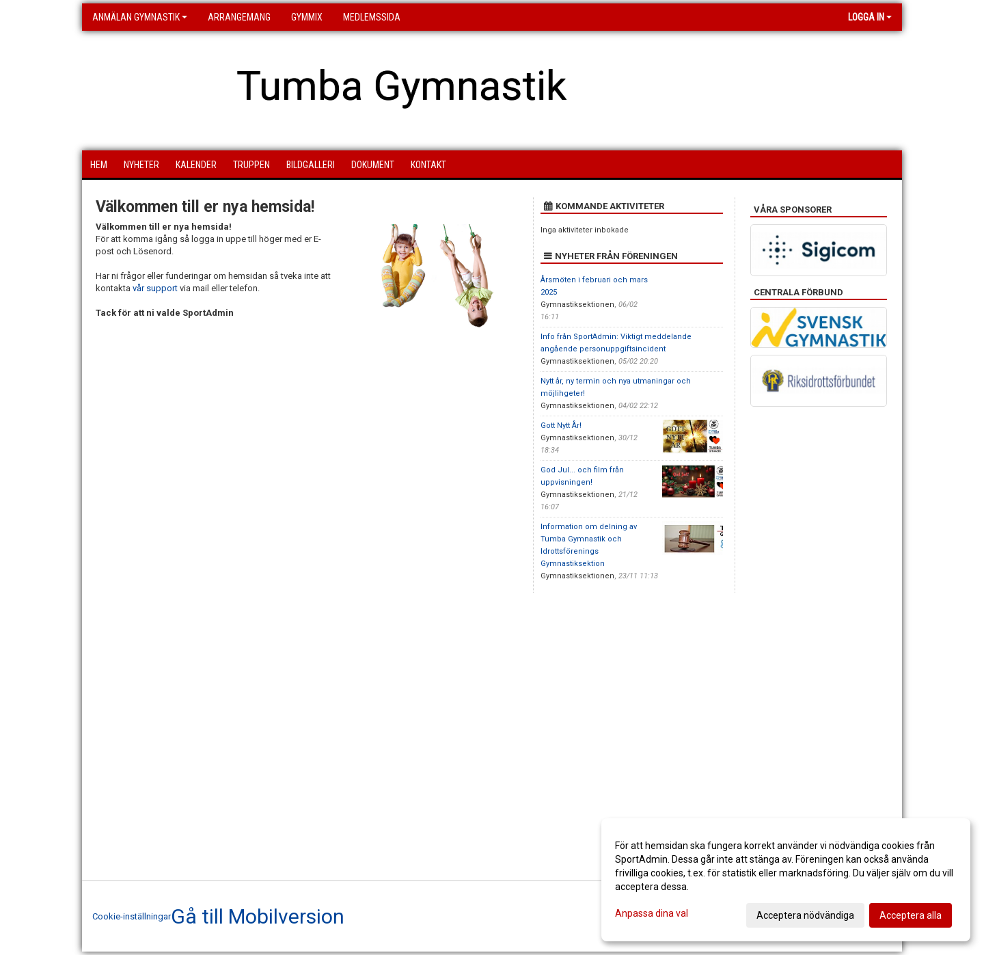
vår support (155, 288)
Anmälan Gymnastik (139, 17)
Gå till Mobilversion (257, 917)
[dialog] (785, 879)
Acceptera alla (910, 915)
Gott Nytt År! (561, 425)
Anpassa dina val (651, 913)
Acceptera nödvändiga (805, 915)
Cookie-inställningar (131, 916)
